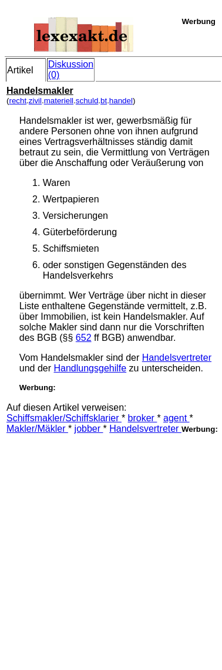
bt (103, 100)
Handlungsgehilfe (90, 368)
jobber (89, 429)
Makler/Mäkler (37, 429)
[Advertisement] (110, 544)
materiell (58, 100)
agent (176, 418)
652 (84, 338)
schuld (87, 100)
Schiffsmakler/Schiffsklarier (64, 418)
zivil (35, 100)
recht (17, 100)
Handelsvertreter (176, 358)
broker (142, 418)
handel (121, 100)
